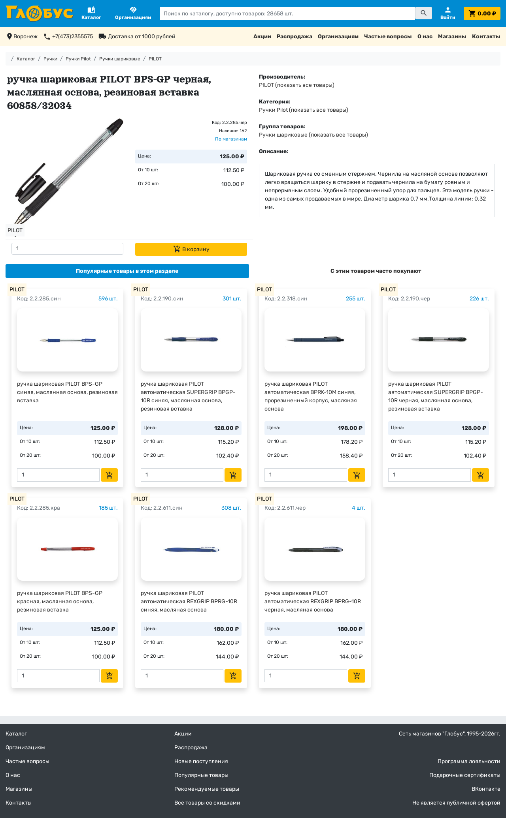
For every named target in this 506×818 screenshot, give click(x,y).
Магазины (452, 36)
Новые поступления (201, 761)
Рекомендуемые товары (206, 789)
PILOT (155, 59)
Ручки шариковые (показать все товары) (313, 134)
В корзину (191, 249)
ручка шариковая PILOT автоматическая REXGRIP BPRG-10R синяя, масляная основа (189, 601)
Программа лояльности (469, 761)
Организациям (338, 36)
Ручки (50, 59)
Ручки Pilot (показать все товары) (303, 110)
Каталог (26, 59)
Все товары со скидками (207, 802)
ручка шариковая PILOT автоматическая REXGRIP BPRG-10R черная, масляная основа (312, 601)
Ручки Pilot (78, 59)
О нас (424, 36)
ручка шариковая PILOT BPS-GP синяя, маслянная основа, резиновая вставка (67, 392)
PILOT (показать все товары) (296, 85)
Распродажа (294, 36)
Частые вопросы (388, 36)
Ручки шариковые (119, 59)
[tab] (127, 271)
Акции (262, 36)
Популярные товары (201, 775)
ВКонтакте (486, 789)
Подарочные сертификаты (464, 775)
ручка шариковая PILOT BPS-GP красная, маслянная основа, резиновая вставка (59, 601)
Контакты (486, 36)
